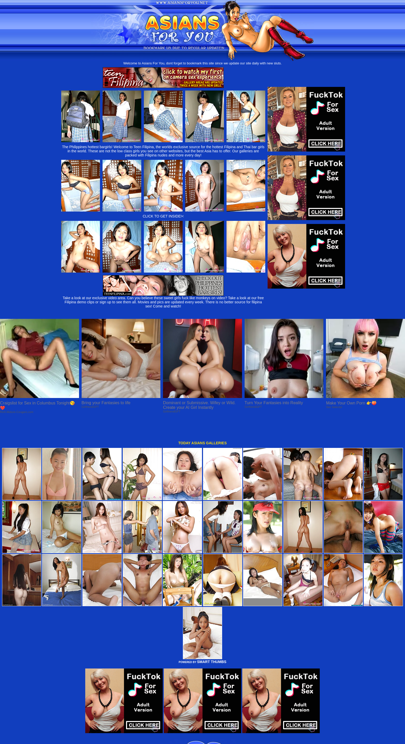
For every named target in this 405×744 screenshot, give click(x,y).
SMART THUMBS (212, 643)
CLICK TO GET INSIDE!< (163, 216)
